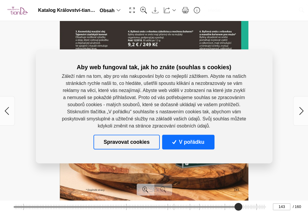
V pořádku (188, 142)
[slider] (238, 207)
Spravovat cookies (126, 142)
